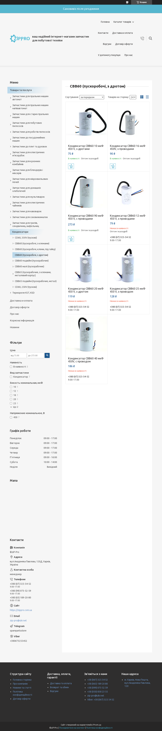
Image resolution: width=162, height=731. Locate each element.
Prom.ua (97, 725)
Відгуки (107, 44)
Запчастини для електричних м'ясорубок (28, 154)
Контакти (103, 33)
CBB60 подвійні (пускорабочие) (32, 260)
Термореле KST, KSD (23, 292)
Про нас (128, 55)
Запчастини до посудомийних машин (28, 139)
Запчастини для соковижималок (30, 217)
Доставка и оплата (122, 33)
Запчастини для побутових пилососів (27, 124)
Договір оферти (124, 44)
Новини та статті (22, 687)
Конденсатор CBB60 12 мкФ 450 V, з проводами (127, 217)
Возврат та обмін (59, 687)
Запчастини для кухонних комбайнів (26, 163)
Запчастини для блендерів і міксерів (27, 171)
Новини (14, 327)
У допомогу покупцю (109, 55)
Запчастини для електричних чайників (28, 204)
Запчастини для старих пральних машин (30, 116)
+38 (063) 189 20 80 (97, 683)
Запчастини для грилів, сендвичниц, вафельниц (25, 224)
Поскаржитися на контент (72, 728)
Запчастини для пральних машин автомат (30, 98)
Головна (105, 22)
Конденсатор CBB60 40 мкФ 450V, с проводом (85, 360)
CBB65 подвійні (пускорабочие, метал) (36, 281)
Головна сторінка (22, 679)
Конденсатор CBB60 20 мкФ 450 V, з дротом (85, 290)
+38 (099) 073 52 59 (97, 687)
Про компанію (20, 683)
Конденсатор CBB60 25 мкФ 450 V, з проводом (127, 290)
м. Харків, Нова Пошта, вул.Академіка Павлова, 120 (137, 682)
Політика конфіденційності (99, 728)
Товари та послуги (21, 90)
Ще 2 (15, 407)
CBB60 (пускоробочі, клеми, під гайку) (35, 249)
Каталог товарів (122, 22)
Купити (71, 166)
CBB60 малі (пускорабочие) (29, 266)
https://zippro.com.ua (21, 610)
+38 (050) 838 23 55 (97, 691)
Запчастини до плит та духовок (29, 146)
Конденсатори (20, 232)
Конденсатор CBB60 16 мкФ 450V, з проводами (127, 147)
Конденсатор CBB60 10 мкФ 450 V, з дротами (85, 147)
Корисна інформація (22, 320)
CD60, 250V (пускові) (26, 287)
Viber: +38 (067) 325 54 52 (100, 699)
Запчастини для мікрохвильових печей (30, 180)
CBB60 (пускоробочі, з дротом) (31, 255)
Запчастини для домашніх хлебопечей (26, 189)
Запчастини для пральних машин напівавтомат (30, 107)
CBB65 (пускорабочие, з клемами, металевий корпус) (33, 274)
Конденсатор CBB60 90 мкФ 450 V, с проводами (85, 217)
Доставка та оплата (61, 683)
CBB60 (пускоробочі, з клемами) (32, 243)
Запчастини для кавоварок (26, 211)
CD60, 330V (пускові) (26, 237)
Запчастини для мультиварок (28, 196)
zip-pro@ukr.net (18, 620)
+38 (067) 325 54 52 (97, 679)
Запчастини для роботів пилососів (31, 131)
